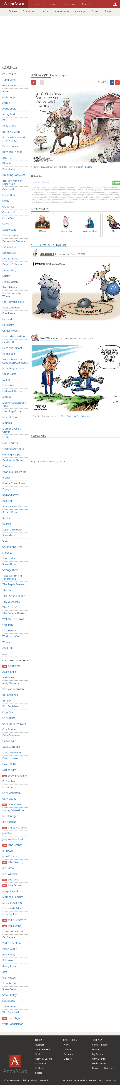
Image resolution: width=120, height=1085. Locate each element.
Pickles (6, 477)
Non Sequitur (10, 443)
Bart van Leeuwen (13, 689)
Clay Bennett (10, 729)
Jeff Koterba (9, 822)
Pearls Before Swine (14, 472)
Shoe (5, 541)
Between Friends (12, 152)
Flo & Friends (10, 287)
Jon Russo (8, 868)
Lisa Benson (12, 885)
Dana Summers (11, 735)
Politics (95, 11)
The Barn (7, 590)
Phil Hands (8, 954)
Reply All (7, 500)
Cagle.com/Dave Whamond (79, 416)
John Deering (12, 862)
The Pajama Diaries (14, 613)
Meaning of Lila (11, 411)
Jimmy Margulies (15, 827)
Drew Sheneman (15, 775)
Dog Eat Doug (10, 258)
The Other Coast (12, 607)
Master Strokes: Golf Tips (14, 404)
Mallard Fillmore (12, 391)
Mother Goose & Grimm (11, 430)
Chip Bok (7, 712)
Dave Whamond (11, 752)
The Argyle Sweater (13, 584)
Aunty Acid (8, 114)
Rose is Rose (9, 512)
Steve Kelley (9, 995)
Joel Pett (7, 833)
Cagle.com (87, 167)
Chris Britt (8, 718)
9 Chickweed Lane (12, 85)
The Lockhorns (11, 601)
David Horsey (10, 758)
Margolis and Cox (12, 891)
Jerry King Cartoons (13, 368)
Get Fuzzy (8, 325)
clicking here (69, 202)
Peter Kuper (9, 949)
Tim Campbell (10, 1012)
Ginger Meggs (10, 330)
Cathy (5, 201)
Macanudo (8, 385)
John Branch (12, 845)
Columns (68, 1054)
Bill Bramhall (10, 694)
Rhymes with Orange (14, 506)
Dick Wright (9, 770)
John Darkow (10, 856)
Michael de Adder (12, 908)
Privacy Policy (80, 1080)
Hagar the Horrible (13, 336)
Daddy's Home (10, 235)
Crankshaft (8, 212)
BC (4, 120)
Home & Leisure (61, 11)
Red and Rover (10, 495)
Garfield (7, 319)
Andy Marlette (10, 683)
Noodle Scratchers (13, 448)
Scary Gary (8, 535)
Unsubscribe (110, 1080)
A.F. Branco (11, 666)
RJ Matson (8, 960)
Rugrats (7, 523)
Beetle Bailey (10, 146)
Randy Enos (9, 966)
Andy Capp (8, 97)
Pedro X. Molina (11, 943)
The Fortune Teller (13, 596)
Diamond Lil (9, 247)
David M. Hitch (10, 764)
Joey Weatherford (12, 839)
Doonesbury (9, 270)
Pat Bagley (8, 937)
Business (13, 11)
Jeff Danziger (10, 816)
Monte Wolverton (12, 931)
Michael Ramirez (12, 902)
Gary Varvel (12, 804)
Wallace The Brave (13, 619)
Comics (67, 1049)
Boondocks (8, 169)
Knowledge (80, 11)
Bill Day (7, 700)
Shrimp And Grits (12, 547)
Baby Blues (9, 126)
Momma (7, 423)
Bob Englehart (10, 706)
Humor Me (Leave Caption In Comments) (15, 361)
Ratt (4, 972)
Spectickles (8, 558)
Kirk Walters (9, 873)
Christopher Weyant (14, 723)
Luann (6, 379)
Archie (6, 103)
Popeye (6, 489)
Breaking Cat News (13, 175)
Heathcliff (8, 342)
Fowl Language (11, 307)
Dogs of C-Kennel (12, 264)
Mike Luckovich (14, 920)
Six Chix (7, 552)
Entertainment (29, 11)
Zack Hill (7, 648)
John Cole (7, 850)
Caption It (8, 189)
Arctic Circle (9, 108)
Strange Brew (10, 570)
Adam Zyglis (9, 671)
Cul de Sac (8, 218)
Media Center (99, 1063)
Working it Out (11, 636)
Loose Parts (9, 374)
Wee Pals (7, 624)
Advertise (67, 1080)
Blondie (6, 163)
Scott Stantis (9, 983)
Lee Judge (10, 879)
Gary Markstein (11, 793)
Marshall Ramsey (12, 897)
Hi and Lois (8, 353)
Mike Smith (11, 926)
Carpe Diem (9, 195)
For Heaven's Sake (13, 301)
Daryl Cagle (9, 741)
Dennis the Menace (13, 241)
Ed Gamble (8, 781)
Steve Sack (8, 1000)
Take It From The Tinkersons (12, 577)
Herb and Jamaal (12, 348)
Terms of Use (95, 1080)
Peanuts (7, 466)
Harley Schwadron (13, 810)
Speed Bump (9, 564)
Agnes (6, 91)
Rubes (6, 518)
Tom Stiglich (12, 1018)
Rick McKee (9, 977)
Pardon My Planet (12, 460)
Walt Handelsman (12, 1024)
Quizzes (68, 1058)
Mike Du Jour (10, 417)
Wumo (6, 642)
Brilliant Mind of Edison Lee (12, 182)
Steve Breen (9, 989)
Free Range (8, 313)
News (67, 1044)
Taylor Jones (9, 1006)
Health (45, 11)
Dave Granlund (11, 746)
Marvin (6, 397)
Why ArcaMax (99, 1058)
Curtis (6, 224)
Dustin (6, 276)
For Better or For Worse (12, 294)
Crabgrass (8, 206)
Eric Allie (7, 787)
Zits (4, 653)
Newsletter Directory (103, 1068)
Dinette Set (9, 252)
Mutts (5, 437)
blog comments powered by (48, 461)
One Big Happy (11, 454)
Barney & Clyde (11, 131)
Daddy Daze (9, 229)
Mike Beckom (10, 914)
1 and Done (9, 79)
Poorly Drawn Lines (13, 483)
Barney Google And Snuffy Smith (13, 139)
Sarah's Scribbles (12, 529)
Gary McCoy (9, 798)
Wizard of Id (9, 630)
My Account (98, 1054)
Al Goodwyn (9, 677)
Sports (108, 11)
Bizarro (6, 157)
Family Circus (10, 281)
